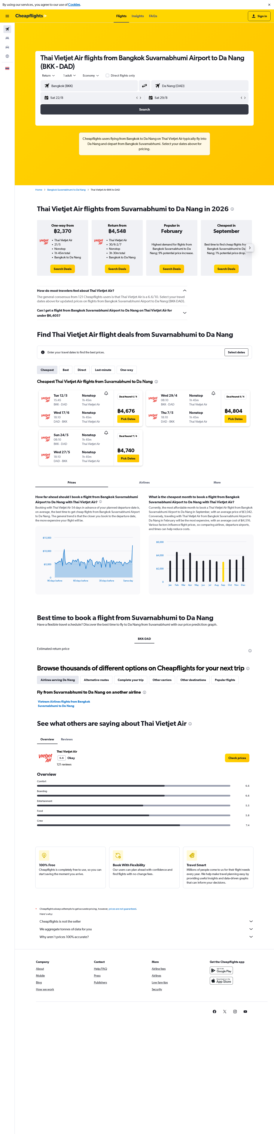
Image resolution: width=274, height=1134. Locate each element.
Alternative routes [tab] (96, 680)
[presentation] (232, 209)
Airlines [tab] (144, 482)
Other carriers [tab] (162, 680)
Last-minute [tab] (103, 370)
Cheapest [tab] (47, 370)
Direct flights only (123, 75)
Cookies (74, 5)
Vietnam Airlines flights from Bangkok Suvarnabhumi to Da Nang (64, 704)
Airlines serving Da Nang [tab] (58, 680)
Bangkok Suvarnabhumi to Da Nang (66, 189)
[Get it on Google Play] (221, 970)
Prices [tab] (72, 482)
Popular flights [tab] (225, 680)
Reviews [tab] (67, 739)
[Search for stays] (7, 38)
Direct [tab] (82, 370)
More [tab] (217, 482)
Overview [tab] (47, 739)
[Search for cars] (7, 47)
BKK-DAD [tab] (144, 638)
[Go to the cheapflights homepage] (31, 16)
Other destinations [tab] (193, 680)
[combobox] (48, 75)
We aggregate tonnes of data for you (147, 929)
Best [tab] (66, 370)
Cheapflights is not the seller (147, 921)
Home (38, 189)
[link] (62, 269)
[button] (269, 4)
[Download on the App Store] (221, 981)
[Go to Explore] (7, 56)
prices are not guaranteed (122, 908)
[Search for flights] (7, 29)
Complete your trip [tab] (131, 680)
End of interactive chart (40, 578)
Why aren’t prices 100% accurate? (147, 936)
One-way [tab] (126, 370)
